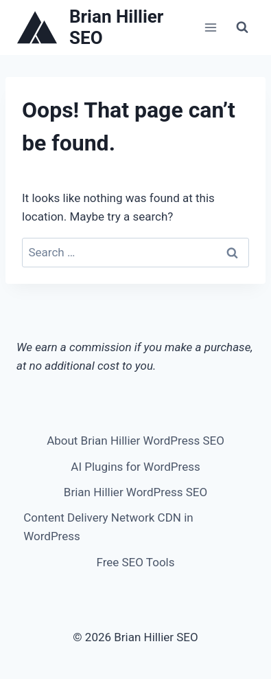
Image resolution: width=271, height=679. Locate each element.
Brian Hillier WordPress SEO (135, 492)
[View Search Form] (242, 27)
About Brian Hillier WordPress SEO (135, 440)
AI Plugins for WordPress (135, 467)
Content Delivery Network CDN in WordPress (108, 527)
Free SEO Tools (136, 562)
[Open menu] (210, 27)
